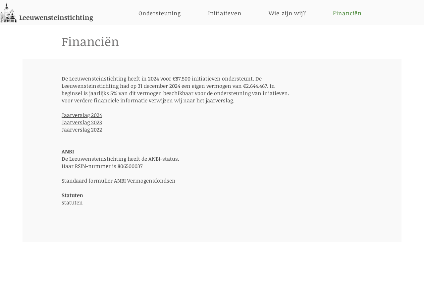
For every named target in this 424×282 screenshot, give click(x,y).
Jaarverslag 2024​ (82, 115)
